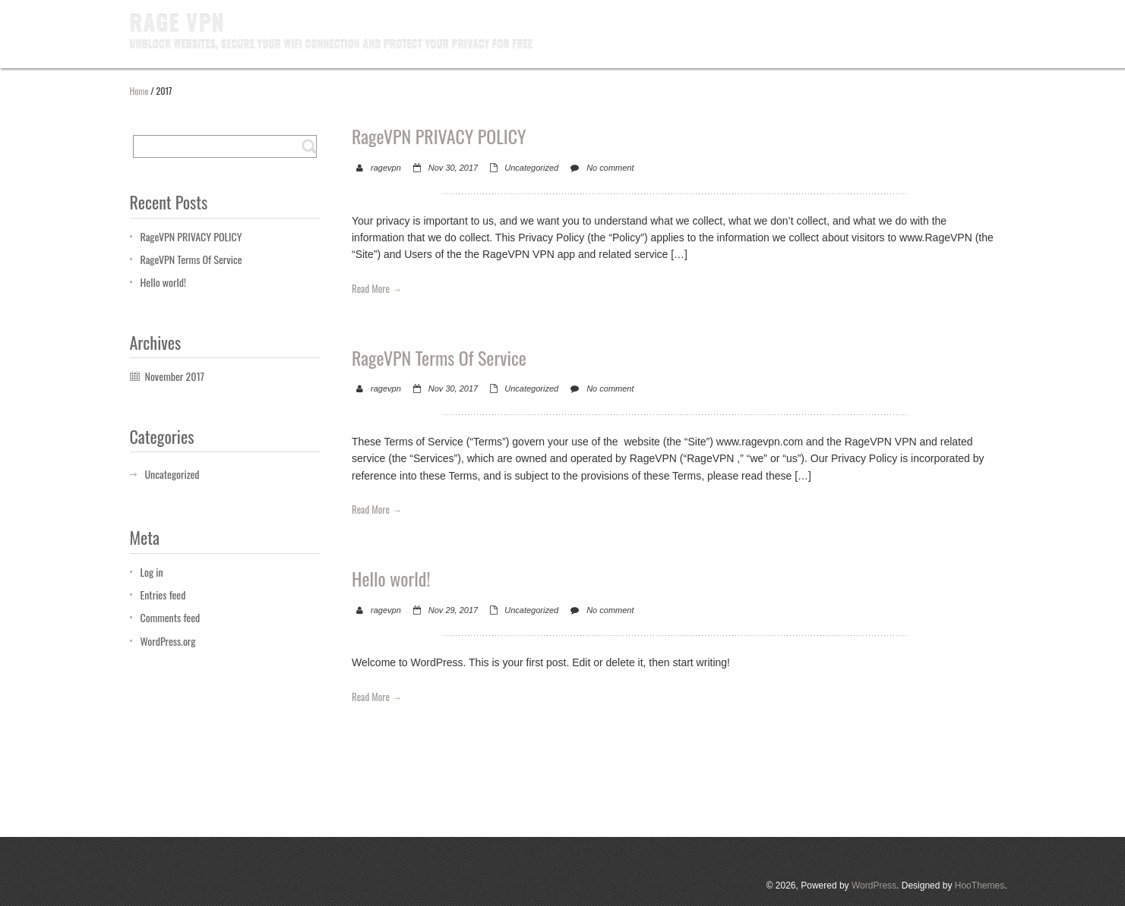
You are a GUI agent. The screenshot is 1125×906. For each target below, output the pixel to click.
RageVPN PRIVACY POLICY (191, 236)
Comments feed (171, 617)
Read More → (377, 288)
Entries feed (163, 594)
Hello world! (163, 282)
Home (139, 90)
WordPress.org (168, 641)
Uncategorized (531, 167)
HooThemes (979, 885)
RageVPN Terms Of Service (191, 259)
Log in (152, 572)
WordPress (874, 885)
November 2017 (174, 376)
